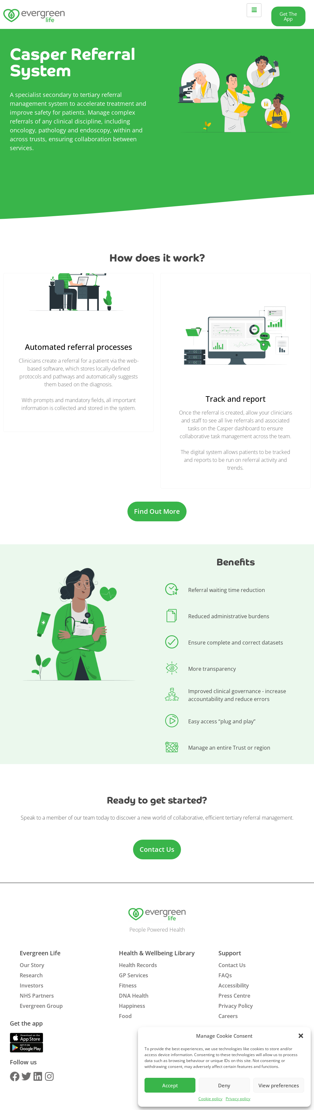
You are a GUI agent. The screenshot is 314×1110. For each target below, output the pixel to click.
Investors (31, 985)
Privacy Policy (235, 1005)
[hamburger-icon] (254, 10)
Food (125, 1016)
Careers (228, 1016)
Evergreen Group (41, 1005)
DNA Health (133, 995)
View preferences (278, 1085)
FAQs (225, 975)
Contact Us (232, 965)
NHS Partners (37, 995)
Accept (170, 1085)
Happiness (132, 1005)
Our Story (32, 965)
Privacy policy (238, 1098)
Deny (224, 1085)
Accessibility (233, 985)
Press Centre (234, 995)
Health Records (138, 965)
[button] (301, 1035)
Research (31, 975)
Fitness (128, 985)
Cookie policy (210, 1098)
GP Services (133, 975)
